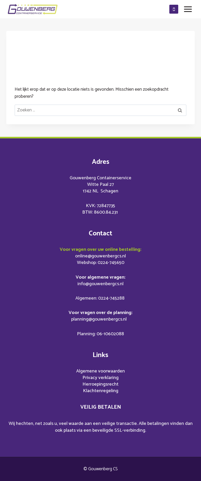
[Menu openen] (188, 9)
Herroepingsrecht (100, 384)
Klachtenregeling (100, 391)
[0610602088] (173, 9)
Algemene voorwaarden (100, 371)
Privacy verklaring (100, 378)
